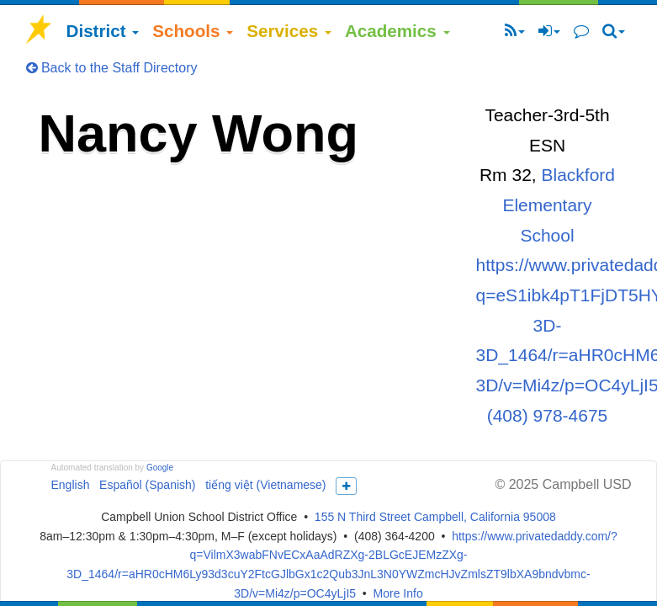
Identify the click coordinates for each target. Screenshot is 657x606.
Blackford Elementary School (558, 204)
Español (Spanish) (147, 485)
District (103, 30)
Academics (397, 30)
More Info (398, 593)
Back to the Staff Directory (112, 68)
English (70, 485)
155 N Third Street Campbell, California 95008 (435, 517)
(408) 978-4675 (547, 415)
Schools (192, 30)
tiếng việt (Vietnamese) (265, 485)
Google (159, 467)
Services (288, 30)
